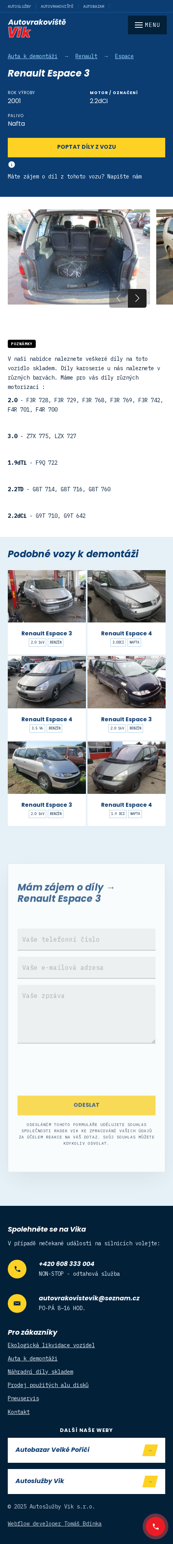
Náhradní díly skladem (40, 1371)
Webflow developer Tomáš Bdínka (55, 1523)
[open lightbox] (79, 257)
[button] (137, 298)
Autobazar (93, 6)
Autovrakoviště (57, 6)
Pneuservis (23, 1398)
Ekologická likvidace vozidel (51, 1345)
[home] (86, 28)
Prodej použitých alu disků (48, 1385)
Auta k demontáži (33, 56)
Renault (86, 56)
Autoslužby (19, 6)
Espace (124, 56)
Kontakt (19, 1412)
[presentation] (87, 1082)
